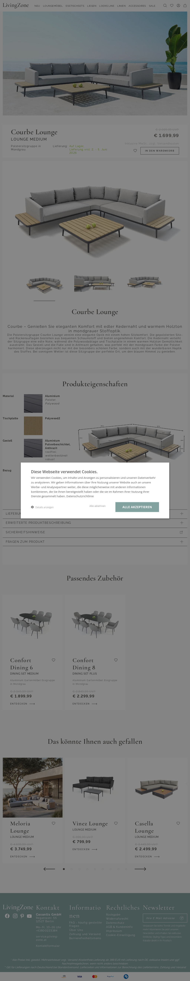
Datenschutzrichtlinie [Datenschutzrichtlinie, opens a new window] (80, 496)
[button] (42, 507)
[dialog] (95, 491)
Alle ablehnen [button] (97, 506)
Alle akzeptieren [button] (137, 507)
